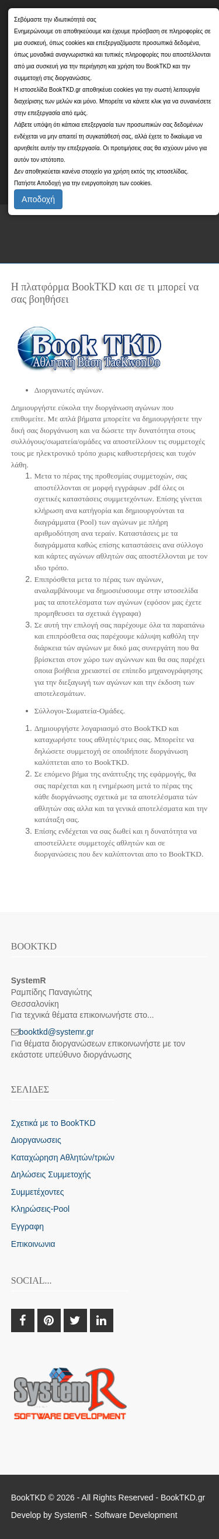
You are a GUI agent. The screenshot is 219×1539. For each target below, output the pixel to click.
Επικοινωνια (33, 1244)
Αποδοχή (38, 199)
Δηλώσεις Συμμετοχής (51, 1174)
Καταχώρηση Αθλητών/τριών (62, 1157)
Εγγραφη (27, 1226)
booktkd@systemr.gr (56, 1032)
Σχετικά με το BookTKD (53, 1123)
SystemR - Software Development (116, 1515)
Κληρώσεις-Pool (40, 1209)
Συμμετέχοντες (37, 1192)
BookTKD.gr (183, 1497)
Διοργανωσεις (36, 1140)
